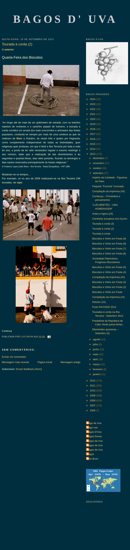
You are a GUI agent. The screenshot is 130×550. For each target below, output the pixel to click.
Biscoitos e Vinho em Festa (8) (109, 243)
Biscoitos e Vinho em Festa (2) (109, 287)
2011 (93, 385)
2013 (93, 153)
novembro (99, 163)
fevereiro (98, 369)
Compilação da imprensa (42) (108, 277)
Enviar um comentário (14, 356)
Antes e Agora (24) (102, 213)
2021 (93, 114)
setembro (98, 173)
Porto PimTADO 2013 (104, 307)
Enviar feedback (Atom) (29, 369)
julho (96, 344)
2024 (93, 99)
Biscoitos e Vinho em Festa (107, 292)
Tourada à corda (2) (103, 228)
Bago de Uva (94, 423)
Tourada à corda (101, 233)
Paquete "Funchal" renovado (108, 186)
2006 (93, 410)
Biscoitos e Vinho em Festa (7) (109, 248)
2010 (93, 390)
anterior (9, 49)
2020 (93, 119)
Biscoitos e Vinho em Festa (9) (109, 238)
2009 (93, 395)
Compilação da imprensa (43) (108, 191)
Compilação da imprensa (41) (108, 297)
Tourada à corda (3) (103, 223)
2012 (93, 380)
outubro (97, 168)
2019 (93, 124)
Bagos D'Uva (94, 431)
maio (96, 354)
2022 (93, 109)
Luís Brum (92, 458)
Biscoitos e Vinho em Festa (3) (109, 282)
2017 (93, 134)
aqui (19, 182)
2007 (93, 405)
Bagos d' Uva (65, 19)
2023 (93, 104)
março (97, 364)
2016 (93, 139)
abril (95, 359)
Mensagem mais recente (15, 362)
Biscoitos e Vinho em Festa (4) (109, 272)
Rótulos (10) (99, 302)
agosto (97, 339)
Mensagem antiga (70, 362)
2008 (93, 400)
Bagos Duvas (94, 436)
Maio (19, 138)
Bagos (90, 454)
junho (96, 349)
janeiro (97, 374)
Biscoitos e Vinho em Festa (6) (109, 253)
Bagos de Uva (95, 440)
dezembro (99, 158)
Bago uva (92, 427)
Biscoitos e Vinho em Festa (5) (109, 267)
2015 (93, 144)
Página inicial (44, 362)
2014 (93, 149)
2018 (93, 129)
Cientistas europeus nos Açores (109, 218)
